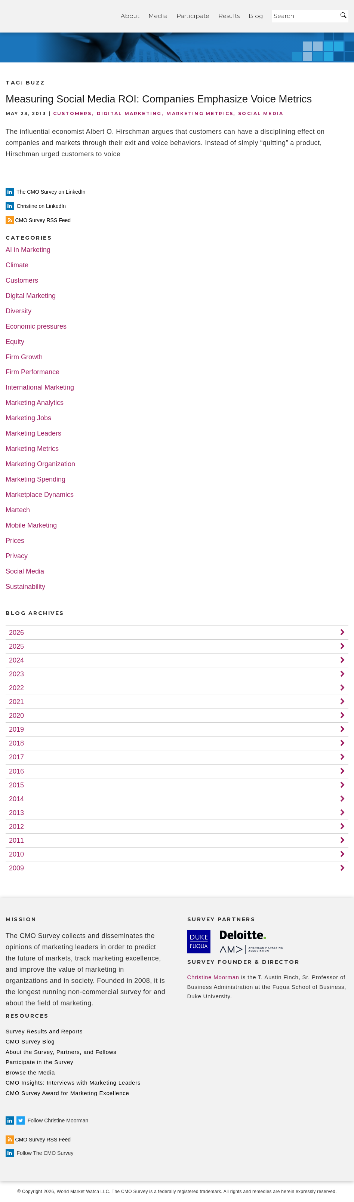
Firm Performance (32, 372)
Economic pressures (36, 326)
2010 (16, 854)
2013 (16, 813)
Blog (256, 15)
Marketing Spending (35, 479)
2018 (16, 743)
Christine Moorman (213, 977)
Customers (72, 113)
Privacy (17, 556)
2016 (16, 771)
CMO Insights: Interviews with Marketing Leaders (73, 1082)
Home (59, 16)
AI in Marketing (28, 249)
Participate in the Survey (39, 1062)
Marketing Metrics (199, 113)
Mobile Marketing (31, 525)
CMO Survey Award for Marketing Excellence (67, 1093)
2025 (16, 646)
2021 (16, 701)
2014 (16, 799)
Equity (15, 341)
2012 (16, 826)
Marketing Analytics (35, 402)
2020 (16, 715)
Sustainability (25, 586)
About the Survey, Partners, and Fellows (61, 1052)
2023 (16, 674)
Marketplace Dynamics (40, 494)
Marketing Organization (40, 464)
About (130, 15)
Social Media (260, 113)
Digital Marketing (129, 113)
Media (157, 15)
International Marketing (40, 387)
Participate (192, 15)
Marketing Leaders (33, 433)
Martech (18, 510)
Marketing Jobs (28, 418)
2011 (16, 840)
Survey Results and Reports (44, 1031)
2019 (16, 729)
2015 (16, 785)
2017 (16, 757)
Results (229, 15)
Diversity (18, 311)
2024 (16, 660)
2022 (16, 688)
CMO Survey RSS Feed (38, 1140)
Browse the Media (30, 1072)
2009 (16, 868)
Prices (15, 540)
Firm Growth (24, 357)
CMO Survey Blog (30, 1041)
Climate (17, 265)
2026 (16, 632)
